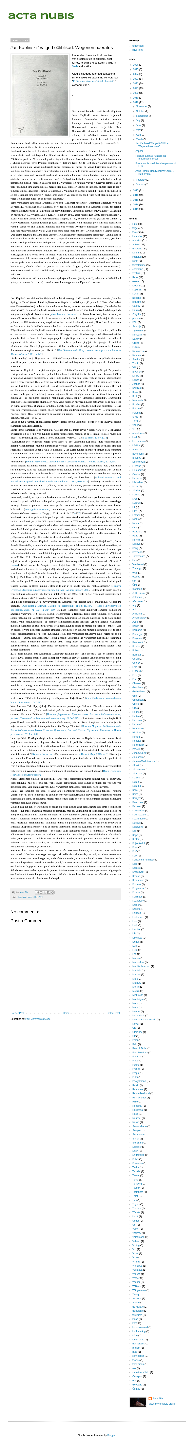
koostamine (138, 441)
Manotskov (138, 962)
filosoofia (137, 334)
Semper (136, 1130)
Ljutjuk (135, 941)
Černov (136, 1388)
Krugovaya (138, 888)
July (138, 120)
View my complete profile (162, 1403)
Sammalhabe (139, 1126)
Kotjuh (135, 293)
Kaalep (136, 777)
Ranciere (137, 531)
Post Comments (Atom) (38, 1019)
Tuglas (136, 1204)
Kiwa (135, 847)
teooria (136, 285)
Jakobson (137, 757)
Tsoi (134, 1200)
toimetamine (139, 265)
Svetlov (136, 359)
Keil (134, 831)
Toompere (137, 1192)
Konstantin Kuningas (143, 859)
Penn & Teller (139, 1048)
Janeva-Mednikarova (143, 761)
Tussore (136, 1208)
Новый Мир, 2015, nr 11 (95, 753)
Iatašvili (136, 749)
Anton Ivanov (139, 617)
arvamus (137, 371)
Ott (134, 1036)
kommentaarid (140, 1327)
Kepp (135, 835)
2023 (136, 78)
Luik (134, 945)
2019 (136, 97)
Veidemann (138, 1237)
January (140, 184)
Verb (75, 66)
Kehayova (137, 826)
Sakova (136, 543)
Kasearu (136, 806)
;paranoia (137, 589)
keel (134, 437)
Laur (134, 921)
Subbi (135, 1159)
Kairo (135, 794)
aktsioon (136, 1298)
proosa (136, 318)
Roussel (136, 1118)
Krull (134, 396)
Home (66, 1013)
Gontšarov (137, 687)
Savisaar (137, 552)
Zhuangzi (137, 568)
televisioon (138, 1364)
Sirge (135, 416)
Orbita (135, 343)
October (140, 111)
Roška (135, 1122)
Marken (136, 974)
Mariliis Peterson (141, 966)
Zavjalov (136, 314)
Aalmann (137, 597)
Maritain (136, 970)
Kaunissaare (139, 814)
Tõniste (136, 1212)
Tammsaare (138, 556)
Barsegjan (137, 634)
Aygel (135, 622)
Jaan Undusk (139, 753)
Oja (134, 1027)
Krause (136, 876)
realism (136, 1347)
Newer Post (18, 1013)
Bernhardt (137, 642)
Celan (135, 658)
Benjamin (137, 638)
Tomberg (137, 1183)
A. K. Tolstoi (138, 593)
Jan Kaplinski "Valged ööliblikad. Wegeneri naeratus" (152, 145)
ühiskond (137, 248)
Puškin (136, 408)
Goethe (136, 474)
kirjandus (137, 236)
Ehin (134, 667)
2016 (136, 195)
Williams (136, 1286)
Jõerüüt (136, 490)
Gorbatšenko (139, 691)
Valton (135, 1228)
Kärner (136, 905)
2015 (136, 200)
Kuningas (137, 896)
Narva (135, 523)
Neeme (136, 1011)
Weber (135, 1278)
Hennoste (137, 728)
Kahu (135, 790)
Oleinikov (137, 1032)
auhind (136, 1302)
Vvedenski (137, 564)
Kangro (136, 494)
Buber (135, 650)
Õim (134, 585)
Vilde (135, 1257)
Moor (135, 1003)
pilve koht (137, 49)
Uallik (135, 1216)
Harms (135, 712)
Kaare (135, 781)
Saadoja (136, 326)
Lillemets (137, 937)
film (134, 580)
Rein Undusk (139, 1097)
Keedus (136, 822)
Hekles (136, 724)
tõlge (36, 897)
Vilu (134, 429)
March (139, 139)
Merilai (135, 986)
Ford (134, 679)
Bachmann (138, 453)
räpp (134, 1351)
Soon (135, 1151)
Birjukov (136, 457)
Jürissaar (137, 773)
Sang (135, 548)
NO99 (135, 519)
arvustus (136, 240)
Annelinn (137, 613)
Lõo (134, 954)
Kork (134, 863)
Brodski (136, 646)
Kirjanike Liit (139, 843)
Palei (135, 1040)
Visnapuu (137, 1265)
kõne (135, 1335)
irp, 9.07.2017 (80, 481)
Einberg (136, 671)
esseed (136, 576)
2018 (136, 102)
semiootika (138, 1355)
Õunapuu (137, 1376)
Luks (134, 950)
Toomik (136, 1187)
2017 (136, 190)
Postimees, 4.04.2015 (30, 702)
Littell (135, 511)
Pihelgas (137, 1056)
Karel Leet (137, 802)
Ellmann (136, 466)
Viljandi (136, 1261)
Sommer (136, 1147)
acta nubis (41, 16)
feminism (137, 1315)
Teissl (135, 1179)
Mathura (136, 982)
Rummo (136, 355)
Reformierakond (141, 1093)
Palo (134, 1044)
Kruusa (136, 892)
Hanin (135, 310)
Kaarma (136, 785)
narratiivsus (138, 1343)
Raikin (135, 1085)
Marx (135, 978)
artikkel (136, 244)
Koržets (136, 868)
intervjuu (136, 256)
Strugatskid (138, 1155)
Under (135, 1220)
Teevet (135, 1175)
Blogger (111, 1435)
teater (135, 232)
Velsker (136, 1241)
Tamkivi (136, 1171)
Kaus (135, 392)
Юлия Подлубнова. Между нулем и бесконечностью (72, 461)
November (142, 106)
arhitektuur (138, 433)
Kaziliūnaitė (138, 818)
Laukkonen (138, 917)
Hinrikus (136, 732)
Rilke (135, 1101)
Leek (135, 925)
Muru (135, 1007)
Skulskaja (137, 1142)
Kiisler (135, 839)
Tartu (135, 420)
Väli (41, 897)
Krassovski (138, 872)
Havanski (137, 478)
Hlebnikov (137, 482)
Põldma (136, 412)
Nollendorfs (138, 1015)
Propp (135, 1073)
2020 (136, 93)
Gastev (136, 306)
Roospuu (137, 1105)
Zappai (139, 151)
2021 (136, 88)
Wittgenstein (139, 1290)
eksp (134, 572)
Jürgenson (138, 769)
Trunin (135, 363)
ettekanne (137, 269)
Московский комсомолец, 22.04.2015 (57, 718)
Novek (135, 1023)
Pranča (136, 1068)
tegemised (137, 45)
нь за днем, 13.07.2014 (94, 437)
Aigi (134, 605)
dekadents (137, 1310)
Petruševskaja (140, 1052)
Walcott (136, 1274)
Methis (135, 991)
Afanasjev (137, 601)
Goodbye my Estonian (63, 314)
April (138, 134)
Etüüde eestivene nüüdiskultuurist (93, 81)
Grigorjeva (137, 699)
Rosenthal (137, 1109)
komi (134, 1323)
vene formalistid (140, 1372)
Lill (133, 507)
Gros (135, 708)
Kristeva (136, 884)
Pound (135, 1064)
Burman (136, 654)
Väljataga (137, 1269)
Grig (134, 695)
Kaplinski (22, 897)
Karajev (136, 798)
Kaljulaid (136, 388)
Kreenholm (138, 880)
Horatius (136, 740)
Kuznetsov (138, 900)
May (138, 130)
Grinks (135, 703)
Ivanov (135, 339)
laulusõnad (138, 1339)
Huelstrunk (138, 744)
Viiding (136, 1245)
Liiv (134, 933)
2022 (136, 83)
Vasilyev (136, 1233)
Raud (135, 535)
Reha (135, 277)
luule (30, 897)
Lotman (136, 515)
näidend (136, 297)
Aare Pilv (158, 1398)
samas (14, 565)
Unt (134, 1224)
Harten (136, 716)
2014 (136, 204)
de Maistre (138, 1306)
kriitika (135, 375)
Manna (136, 958)
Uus (134, 560)
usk (134, 1368)
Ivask (135, 486)
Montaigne (138, 999)
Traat (135, 1196)
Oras (135, 527)
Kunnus (136, 502)
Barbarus (137, 630)
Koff (134, 851)
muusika (136, 302)
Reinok (136, 539)
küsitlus (136, 445)
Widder (136, 1282)
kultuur (136, 252)
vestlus (136, 273)
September (142, 115)
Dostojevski (138, 461)
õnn (134, 1380)
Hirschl (136, 736)
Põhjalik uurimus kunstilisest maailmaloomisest (150, 157)
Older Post (114, 1013)
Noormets (137, 400)
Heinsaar (137, 720)
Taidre (135, 1167)
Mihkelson (137, 995)
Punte (135, 347)
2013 (136, 209)
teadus (136, 1360)
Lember (136, 929)
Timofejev (137, 330)
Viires (135, 1253)
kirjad (135, 1319)
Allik (134, 609)
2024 (136, 74)
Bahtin (135, 626)
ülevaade (137, 1384)
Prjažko (136, 404)
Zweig (135, 1294)
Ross (135, 1114)
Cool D (136, 662)
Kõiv (134, 322)
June (139, 125)
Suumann (137, 1163)
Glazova (136, 683)
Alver (135, 449)
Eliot (134, 675)
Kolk (134, 855)
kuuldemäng (139, 1331)
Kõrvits (136, 909)
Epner (135, 380)
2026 (136, 64)
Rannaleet (137, 1089)
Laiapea (136, 913)
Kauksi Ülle (138, 810)
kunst (135, 260)
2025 (136, 69)
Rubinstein (138, 351)
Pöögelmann (139, 1081)
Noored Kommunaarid (144, 1019)
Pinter (135, 1060)
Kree (134, 498)
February (141, 179)
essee (135, 281)
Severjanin (138, 1134)
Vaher (135, 425)
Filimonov (137, 470)
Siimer (135, 1138)
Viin (134, 1249)
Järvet (135, 765)
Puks (135, 1077)
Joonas (136, 384)
